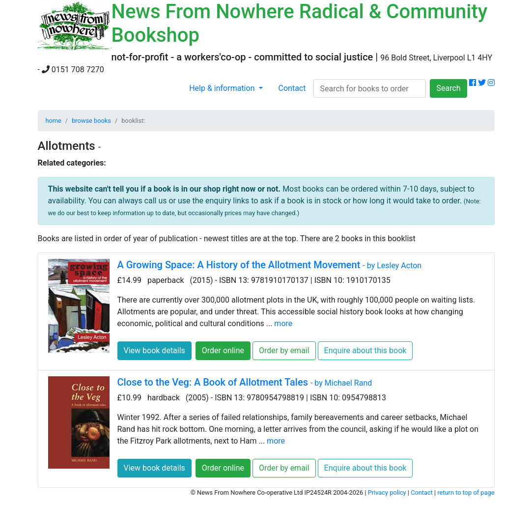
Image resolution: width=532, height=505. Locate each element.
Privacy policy (387, 492)
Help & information (222, 88)
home (53, 120)
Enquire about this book (365, 350)
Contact (292, 88)
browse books (91, 120)
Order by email (284, 350)
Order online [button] (223, 350)
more (283, 323)
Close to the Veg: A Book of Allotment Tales (244, 382)
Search (448, 88)
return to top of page (465, 492)
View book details (154, 350)
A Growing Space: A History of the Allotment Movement (269, 265)
